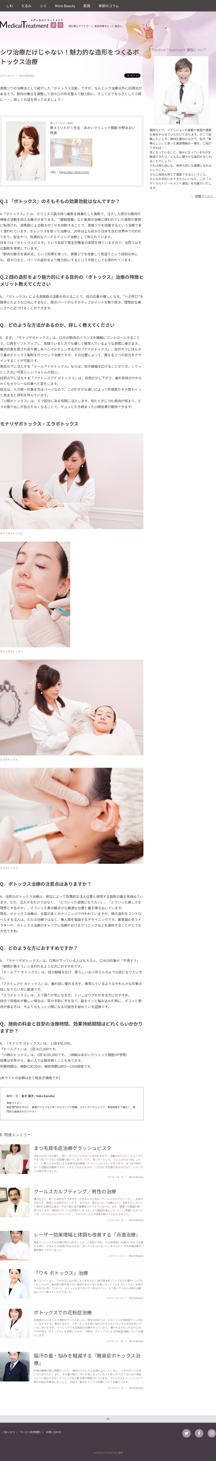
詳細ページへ (204, 196)
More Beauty (65, 5)
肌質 (87, 5)
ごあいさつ (8, 1432)
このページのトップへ (108, 1419)
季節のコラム (109, 5)
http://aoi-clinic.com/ (74, 172)
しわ (9, 5)
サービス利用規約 (30, 1432)
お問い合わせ (53, 1432)
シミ (43, 5)
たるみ (26, 5)
